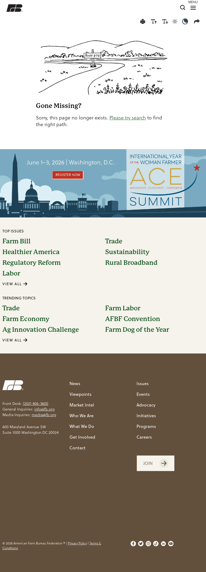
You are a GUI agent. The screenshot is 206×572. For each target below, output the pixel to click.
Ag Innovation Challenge (40, 329)
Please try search (127, 117)
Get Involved (82, 437)
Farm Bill (16, 241)
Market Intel (81, 405)
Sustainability (127, 252)
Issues (143, 383)
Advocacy (146, 405)
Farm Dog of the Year (137, 329)
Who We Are (81, 415)
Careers (144, 437)
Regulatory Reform (31, 262)
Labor (11, 273)
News (74, 383)
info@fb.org (44, 409)
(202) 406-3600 (35, 403)
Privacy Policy (77, 543)
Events (143, 394)
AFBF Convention (132, 319)
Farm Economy (25, 319)
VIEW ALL (15, 284)
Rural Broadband (131, 262)
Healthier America (31, 252)
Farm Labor (122, 308)
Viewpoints (80, 394)
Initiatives (146, 415)
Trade (113, 241)
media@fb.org (44, 414)
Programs (146, 426)
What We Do (81, 426)
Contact (77, 448)
